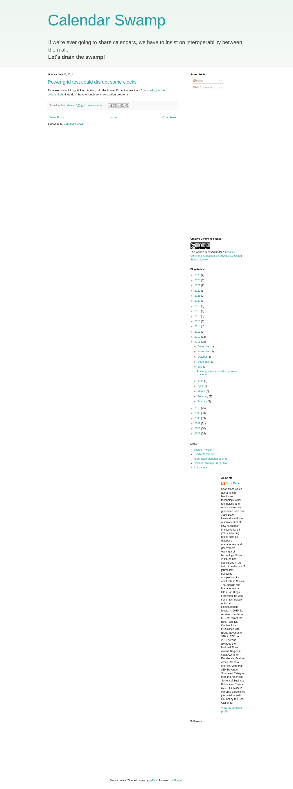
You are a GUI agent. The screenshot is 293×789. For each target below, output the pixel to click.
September (204, 361)
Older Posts (169, 117)
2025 (197, 275)
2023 (197, 285)
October (203, 356)
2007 (197, 423)
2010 (197, 408)
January (203, 401)
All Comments (202, 87)
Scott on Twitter (203, 449)
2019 (197, 306)
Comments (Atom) (74, 123)
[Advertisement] (208, 164)
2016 (197, 316)
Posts (198, 80)
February (203, 396)
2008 (197, 418)
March (202, 391)
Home (113, 117)
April (200, 386)
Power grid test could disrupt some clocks (92, 82)
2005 (197, 433)
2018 (197, 311)
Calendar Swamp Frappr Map (211, 463)
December (204, 346)
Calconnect (200, 467)
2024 (197, 280)
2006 (197, 428)
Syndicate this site (204, 454)
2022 (197, 290)
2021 (197, 295)
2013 (197, 331)
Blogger (177, 780)
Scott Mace (232, 483)
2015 (197, 321)
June (201, 381)
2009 (197, 413)
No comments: (96, 105)
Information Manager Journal (210, 458)
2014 (197, 326)
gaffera (153, 780)
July (200, 366)
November (204, 351)
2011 (197, 341)
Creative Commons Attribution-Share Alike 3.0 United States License (216, 256)
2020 (197, 300)
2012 (197, 336)
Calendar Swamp (107, 20)
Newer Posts (56, 117)
